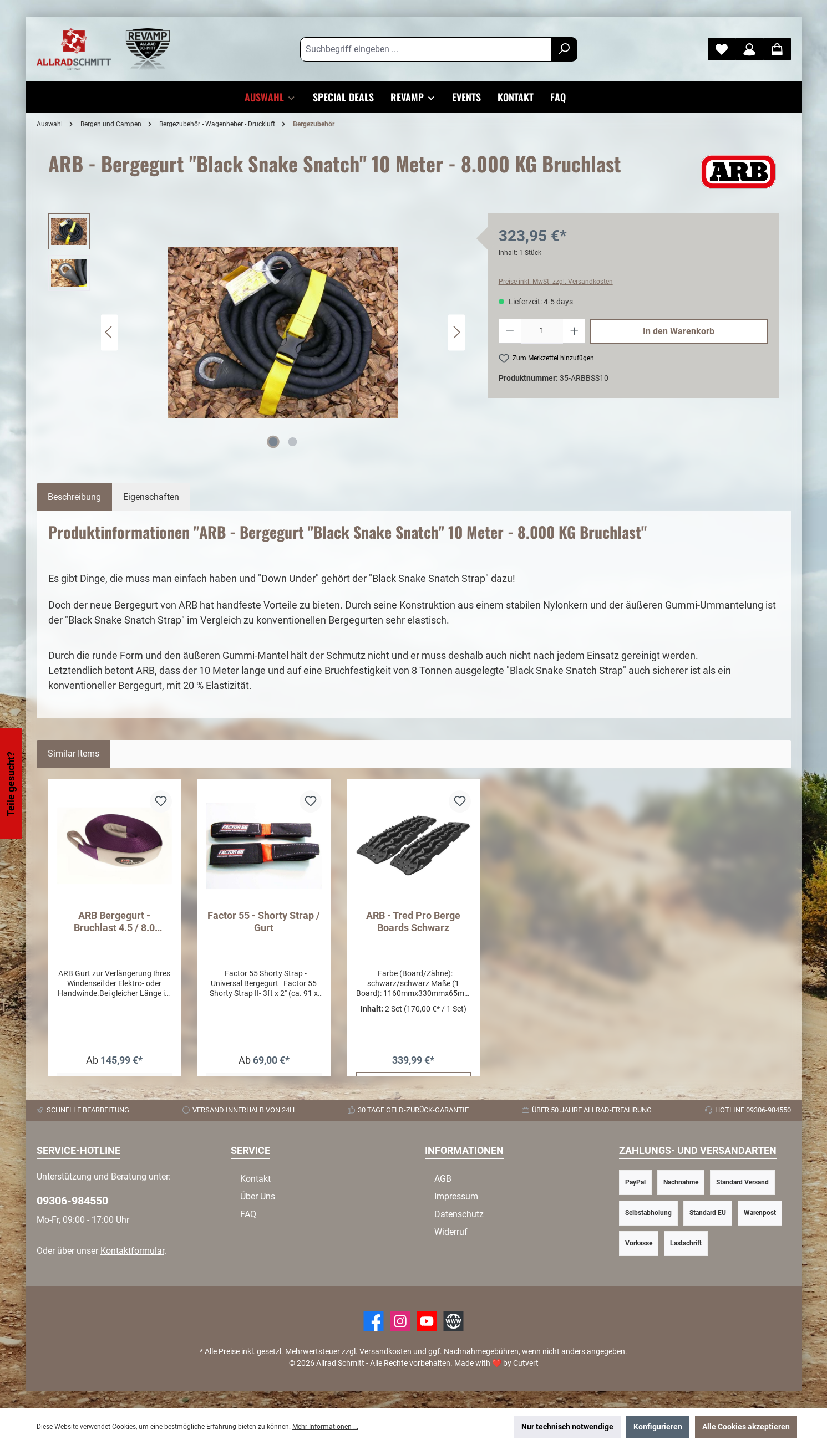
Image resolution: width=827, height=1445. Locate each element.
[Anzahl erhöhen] (574, 331)
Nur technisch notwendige (567, 1426)
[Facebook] (373, 1321)
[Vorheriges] (109, 332)
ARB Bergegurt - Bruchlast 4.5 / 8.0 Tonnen (114, 922)
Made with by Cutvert (496, 1363)
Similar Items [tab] (73, 753)
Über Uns (257, 1196)
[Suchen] (564, 49)
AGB (442, 1178)
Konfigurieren (657, 1426)
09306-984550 (72, 1200)
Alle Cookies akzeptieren (746, 1426)
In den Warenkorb (678, 331)
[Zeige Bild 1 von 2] (272, 441)
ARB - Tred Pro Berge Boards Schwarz (413, 921)
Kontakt (255, 1178)
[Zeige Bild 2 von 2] (292, 441)
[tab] (74, 497)
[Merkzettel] (721, 49)
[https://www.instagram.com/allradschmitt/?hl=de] (400, 1321)
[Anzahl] (542, 331)
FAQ (248, 1214)
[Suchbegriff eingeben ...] (426, 49)
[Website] (453, 1321)
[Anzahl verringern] (510, 331)
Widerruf (451, 1232)
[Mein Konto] (749, 49)
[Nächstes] (456, 332)
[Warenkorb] (777, 49)
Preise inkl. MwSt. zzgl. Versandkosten (556, 281)
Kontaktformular (132, 1250)
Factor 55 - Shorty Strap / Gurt (263, 921)
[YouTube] (426, 1321)
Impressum (456, 1196)
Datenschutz (459, 1214)
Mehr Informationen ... (325, 1427)
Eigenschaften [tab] (151, 497)
